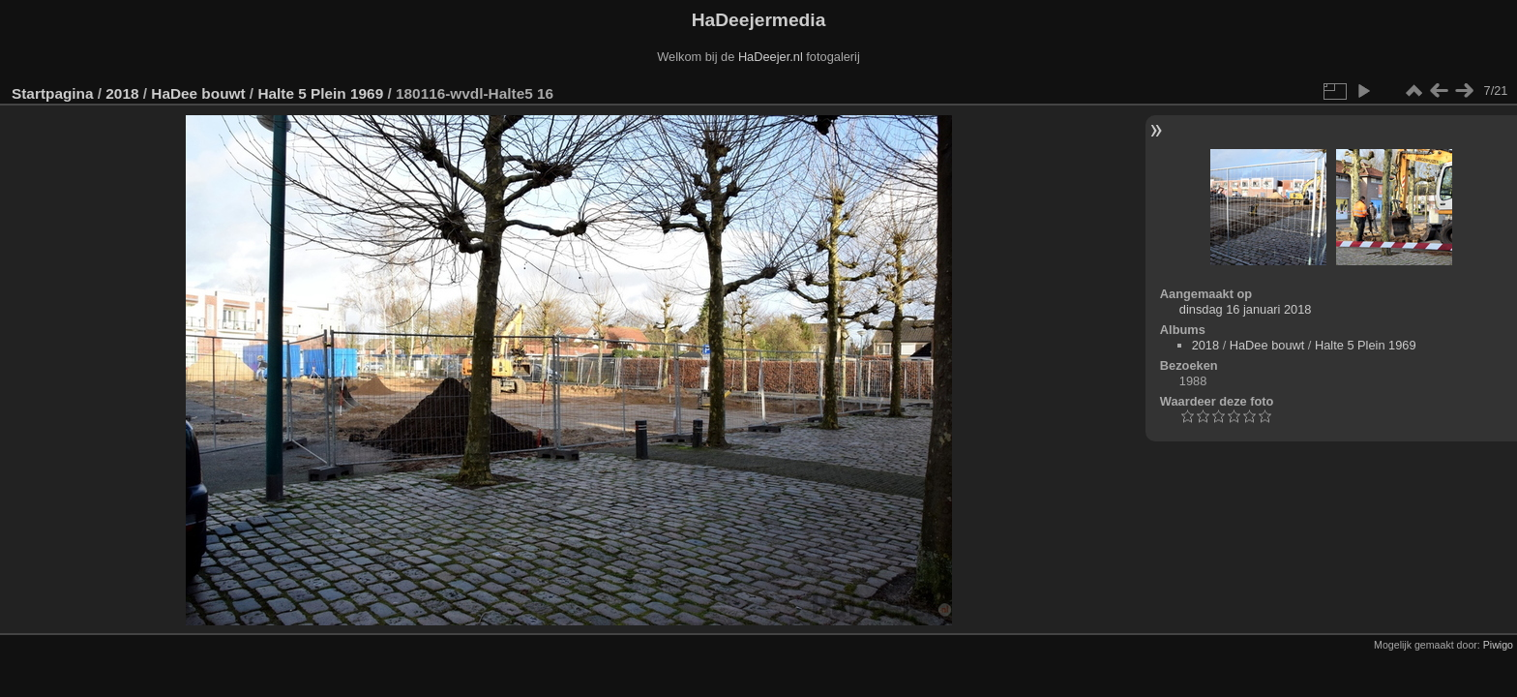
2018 (121, 93)
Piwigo (1498, 645)
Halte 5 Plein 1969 (320, 93)
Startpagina (53, 93)
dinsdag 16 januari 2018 (1245, 309)
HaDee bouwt (198, 93)
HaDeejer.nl (770, 56)
